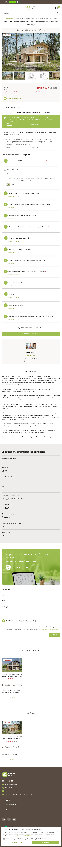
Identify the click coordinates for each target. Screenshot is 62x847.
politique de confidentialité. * (50, 629)
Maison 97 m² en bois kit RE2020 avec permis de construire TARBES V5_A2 (12, 675)
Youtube (14, 819)
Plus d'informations (13, 164)
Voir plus (12, 697)
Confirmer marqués (17, 842)
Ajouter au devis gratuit (31, 334)
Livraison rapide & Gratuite (15, 98)
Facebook (9, 819)
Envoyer (54, 635)
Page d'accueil (9, 18)
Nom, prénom (6, 589)
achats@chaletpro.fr (32, 361)
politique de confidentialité (23, 836)
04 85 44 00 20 (32, 358)
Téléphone (5, 601)
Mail (3, 595)
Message (5, 607)
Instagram (4, 819)
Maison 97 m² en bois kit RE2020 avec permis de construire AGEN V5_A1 (36, 18)
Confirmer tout (45, 842)
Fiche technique (34, 124)
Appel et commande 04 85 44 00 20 (32, 328)
